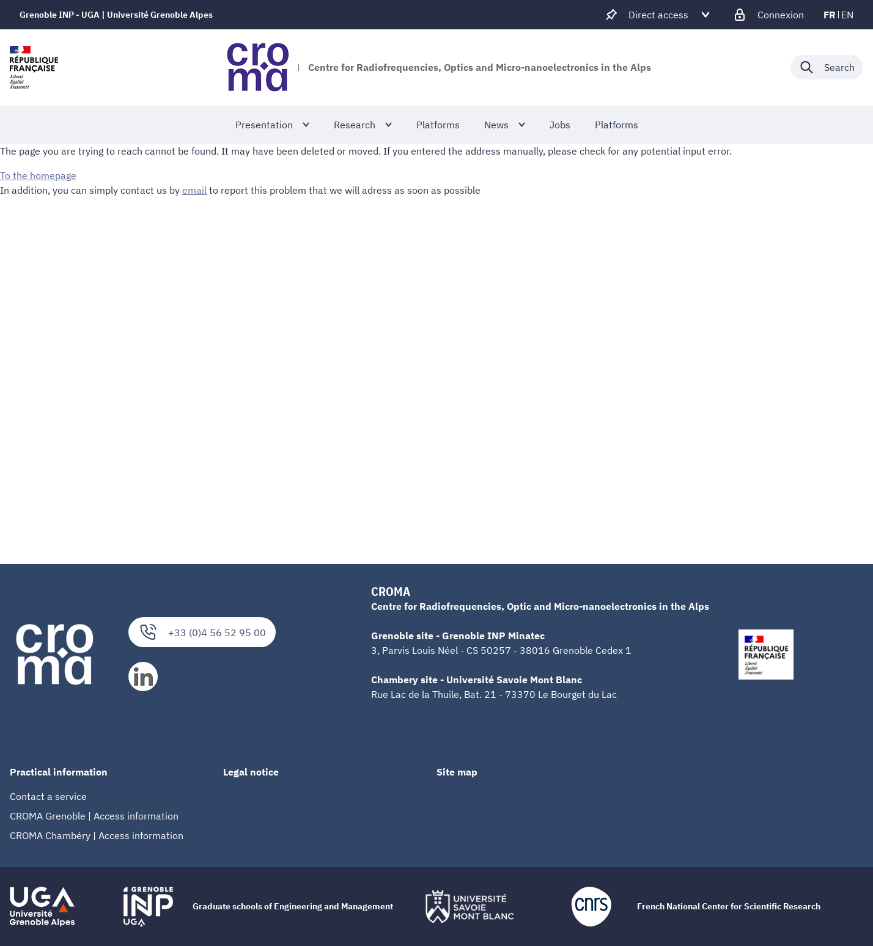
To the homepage (38, 175)
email (194, 190)
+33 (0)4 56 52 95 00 (202, 632)
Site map (457, 772)
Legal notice (251, 772)
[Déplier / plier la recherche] (826, 67)
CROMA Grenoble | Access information (94, 816)
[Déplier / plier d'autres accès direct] (658, 14)
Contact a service (48, 796)
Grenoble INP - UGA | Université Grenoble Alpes (116, 14)
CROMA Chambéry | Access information (96, 835)
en (847, 15)
